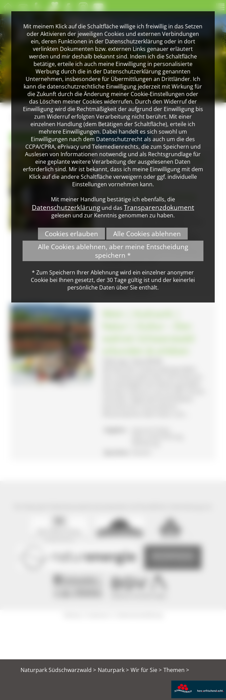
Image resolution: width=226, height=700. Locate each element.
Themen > (176, 670)
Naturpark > (113, 670)
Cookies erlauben (71, 233)
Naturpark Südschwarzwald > (58, 670)
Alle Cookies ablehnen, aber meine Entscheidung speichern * (113, 250)
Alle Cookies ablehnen (147, 233)
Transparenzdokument (159, 207)
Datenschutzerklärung (66, 207)
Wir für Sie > (146, 670)
